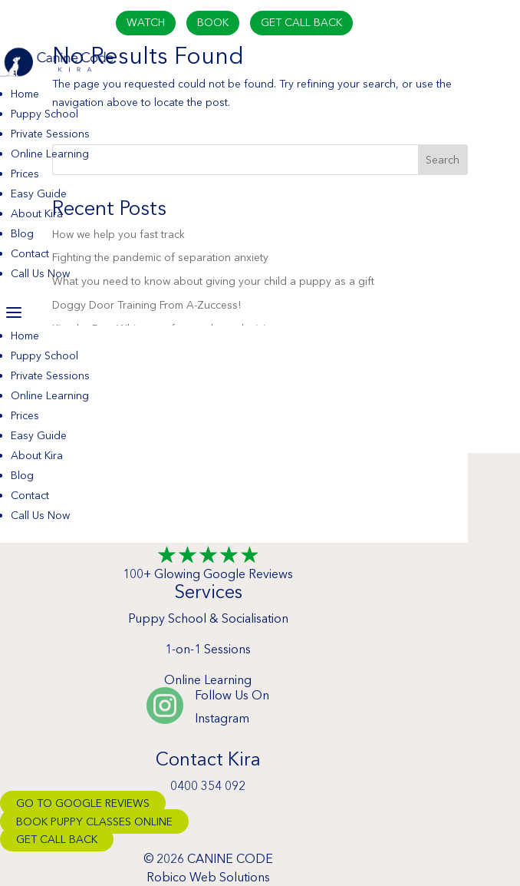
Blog (22, 233)
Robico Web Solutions (208, 876)
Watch (146, 22)
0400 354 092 (207, 785)
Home (25, 94)
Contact (30, 253)
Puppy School (44, 114)
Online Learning (50, 153)
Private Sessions (50, 134)
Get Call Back (301, 22)
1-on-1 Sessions (208, 648)
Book (213, 22)
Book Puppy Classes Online (94, 821)
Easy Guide (39, 193)
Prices (25, 173)
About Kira (37, 213)
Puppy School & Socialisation (208, 618)
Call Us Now (40, 273)
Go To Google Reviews (83, 803)
